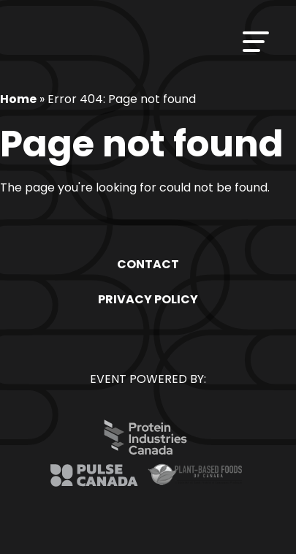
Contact (148, 264)
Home (18, 99)
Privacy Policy (148, 299)
